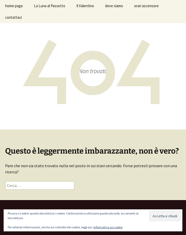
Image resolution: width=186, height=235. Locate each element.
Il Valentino (85, 5)
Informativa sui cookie (108, 227)
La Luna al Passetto (49, 5)
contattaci (13, 17)
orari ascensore (146, 5)
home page (14, 5)
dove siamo (114, 5)
